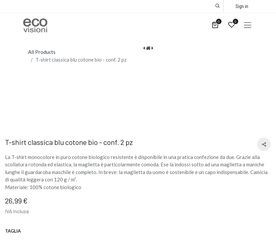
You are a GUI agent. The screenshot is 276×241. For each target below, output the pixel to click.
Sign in (242, 6)
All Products (42, 52)
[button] (217, 6)
